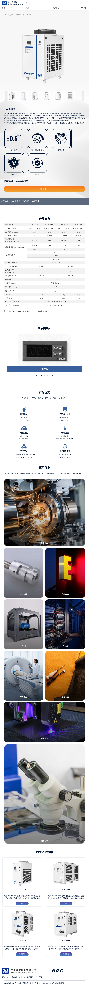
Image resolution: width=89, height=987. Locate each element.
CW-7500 (22, 890)
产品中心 (29, 8)
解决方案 (14, 977)
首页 (3, 8)
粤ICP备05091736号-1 (43, 983)
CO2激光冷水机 (19, 15)
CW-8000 (66, 890)
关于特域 (83, 8)
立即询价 (44, 189)
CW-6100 (28, 15)
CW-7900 (22, 941)
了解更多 (22, 903)
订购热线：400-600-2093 (16, 181)
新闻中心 (56, 8)
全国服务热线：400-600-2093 (17, 4)
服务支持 (30, 977)
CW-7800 (66, 941)
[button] (37, 376)
